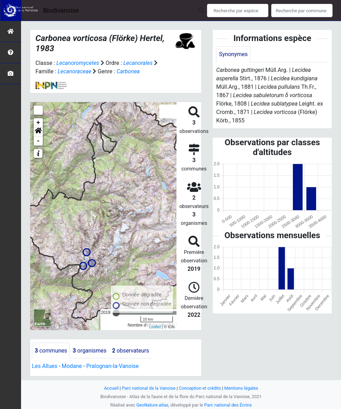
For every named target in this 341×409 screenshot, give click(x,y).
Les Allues (45, 366)
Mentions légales (242, 388)
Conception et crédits (200, 388)
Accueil (110, 388)
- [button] (38, 141)
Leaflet (155, 327)
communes (51, 350)
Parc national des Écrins (228, 405)
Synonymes (233, 54)
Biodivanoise (61, 10)
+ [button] (38, 123)
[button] (38, 131)
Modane (72, 366)
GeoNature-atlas (152, 405)
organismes (90, 350)
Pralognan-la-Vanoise (113, 366)
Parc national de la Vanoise (148, 388)
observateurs (131, 350)
